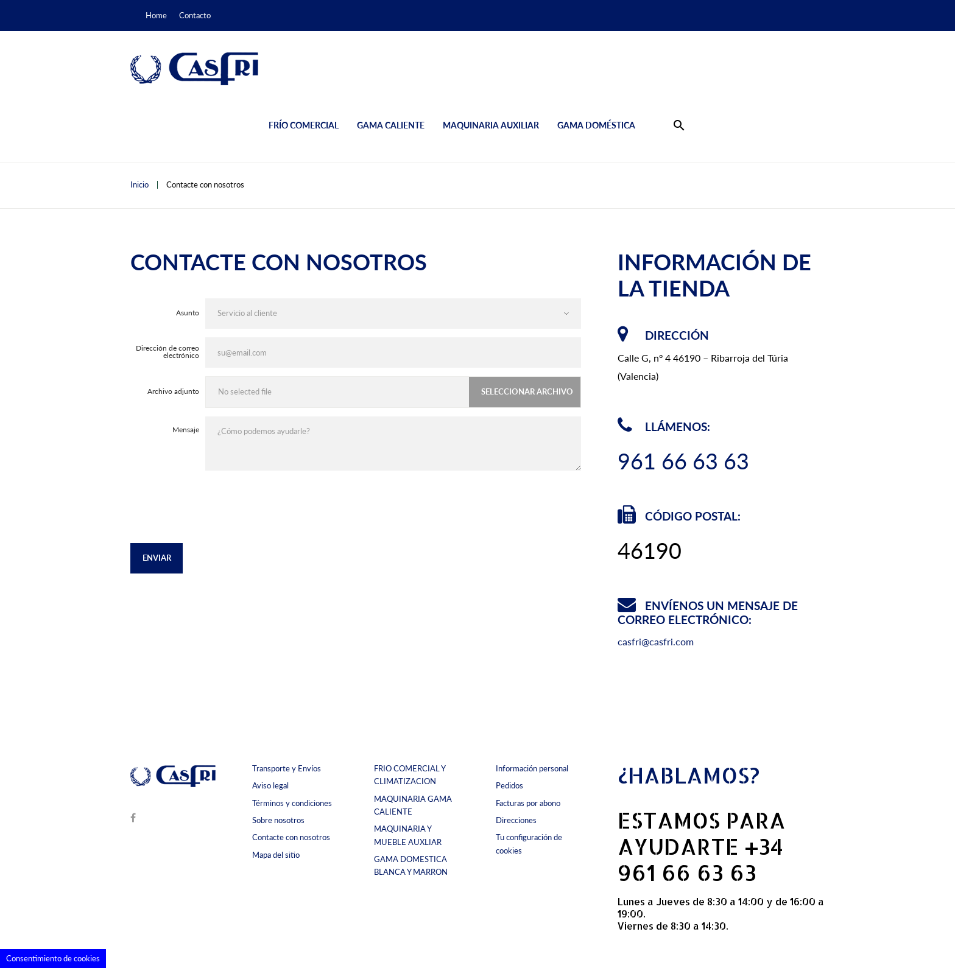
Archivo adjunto (173, 392)
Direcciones (516, 820)
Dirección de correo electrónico (167, 352)
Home (156, 15)
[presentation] (488, 511)
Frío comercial (304, 125)
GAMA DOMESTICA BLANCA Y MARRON (411, 865)
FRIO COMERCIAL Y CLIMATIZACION (409, 774)
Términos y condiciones (292, 803)
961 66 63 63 (683, 460)
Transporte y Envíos (286, 768)
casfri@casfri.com (656, 641)
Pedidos (509, 785)
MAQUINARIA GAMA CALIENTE (413, 805)
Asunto (187, 313)
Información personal (532, 768)
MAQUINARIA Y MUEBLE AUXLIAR (408, 835)
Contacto (195, 15)
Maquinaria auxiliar (491, 125)
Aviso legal (270, 785)
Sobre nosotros (278, 820)
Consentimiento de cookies (53, 958)
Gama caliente (391, 125)
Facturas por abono (528, 803)
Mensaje (185, 429)
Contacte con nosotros (291, 837)
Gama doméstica (596, 125)
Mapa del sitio (276, 855)
